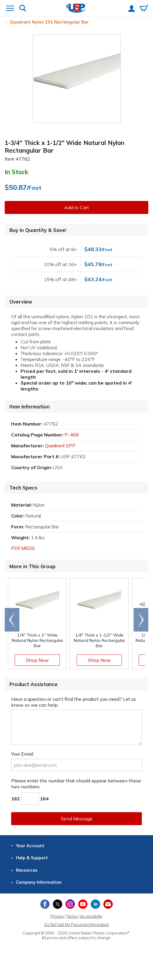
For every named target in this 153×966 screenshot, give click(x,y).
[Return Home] (76, 9)
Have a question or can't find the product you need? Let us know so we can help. (73, 702)
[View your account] (131, 9)
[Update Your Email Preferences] (108, 904)
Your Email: (22, 754)
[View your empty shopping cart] (143, 9)
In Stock (16, 172)
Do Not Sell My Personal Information (76, 924)
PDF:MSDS (23, 548)
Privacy (57, 916)
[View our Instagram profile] (70, 904)
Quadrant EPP (60, 446)
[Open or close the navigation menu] (10, 9)
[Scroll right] (141, 620)
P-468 (72, 435)
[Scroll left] (12, 620)
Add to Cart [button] (76, 207)
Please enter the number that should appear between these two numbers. (76, 783)
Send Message (77, 819)
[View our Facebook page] (45, 904)
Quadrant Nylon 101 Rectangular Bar (49, 22)
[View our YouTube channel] (83, 904)
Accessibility (91, 916)
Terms (72, 916)
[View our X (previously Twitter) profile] (57, 904)
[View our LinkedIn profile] (95, 904)
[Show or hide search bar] (22, 9)
